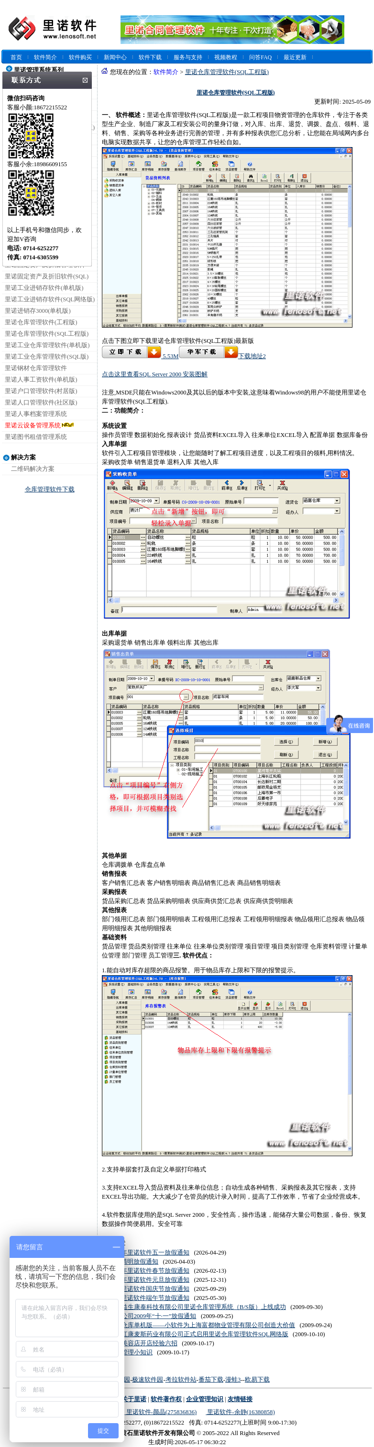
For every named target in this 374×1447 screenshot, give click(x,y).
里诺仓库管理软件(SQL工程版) (46, 333)
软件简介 (45, 57)
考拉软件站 (181, 1379)
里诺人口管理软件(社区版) (41, 402)
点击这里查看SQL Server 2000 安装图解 (155, 374)
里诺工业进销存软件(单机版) (44, 288)
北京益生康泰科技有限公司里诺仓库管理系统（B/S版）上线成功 (197, 1307)
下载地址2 (222, 356)
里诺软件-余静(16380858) (240, 1412)
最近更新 (295, 57)
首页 (16, 57)
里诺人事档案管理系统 (36, 414)
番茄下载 (210, 1379)
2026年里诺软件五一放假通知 (149, 1252)
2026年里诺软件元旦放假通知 (149, 1280)
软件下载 (150, 57)
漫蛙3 (233, 1379)
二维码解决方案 (33, 469)
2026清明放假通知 (133, 1261)
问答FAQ (260, 57)
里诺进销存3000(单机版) (38, 311)
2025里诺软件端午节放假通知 (149, 1298)
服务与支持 (188, 57)
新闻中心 (115, 57)
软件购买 (80, 57)
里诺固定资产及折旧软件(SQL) (46, 276)
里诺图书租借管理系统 (36, 437)
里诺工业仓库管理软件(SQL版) (46, 356)
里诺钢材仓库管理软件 (36, 368)
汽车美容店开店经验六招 (143, 1343)
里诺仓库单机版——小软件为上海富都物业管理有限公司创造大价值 (202, 1325)
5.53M (140, 356)
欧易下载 (257, 1379)
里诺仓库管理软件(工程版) (41, 322)
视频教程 (225, 57)
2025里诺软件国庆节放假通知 (149, 1289)
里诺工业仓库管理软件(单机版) (47, 345)
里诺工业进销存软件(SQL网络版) (50, 299)
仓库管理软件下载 (50, 489)
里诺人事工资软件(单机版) (41, 379)
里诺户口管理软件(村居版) (41, 391)
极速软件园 (147, 1379)
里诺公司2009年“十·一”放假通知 (153, 1316)
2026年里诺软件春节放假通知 (149, 1270)
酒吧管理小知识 (131, 1352)
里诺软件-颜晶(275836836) (160, 1412)
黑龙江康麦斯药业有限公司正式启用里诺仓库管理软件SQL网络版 (198, 1334)
